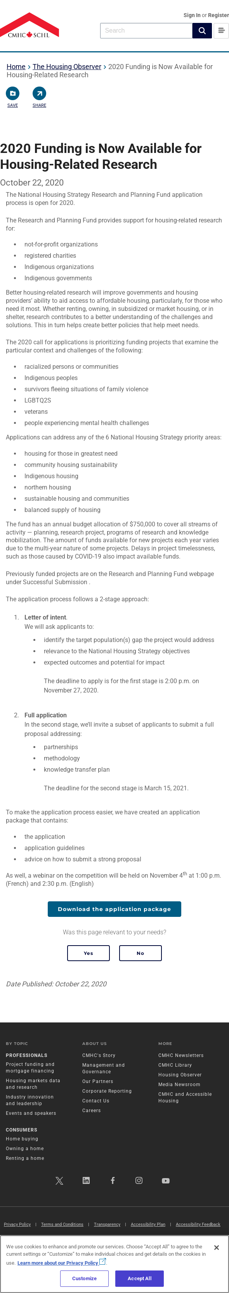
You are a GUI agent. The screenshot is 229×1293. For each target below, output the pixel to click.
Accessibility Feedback (198, 1224)
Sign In (193, 15)
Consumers (21, 1130)
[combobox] (146, 30)
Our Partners (97, 1081)
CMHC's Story (99, 1055)
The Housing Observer (67, 66)
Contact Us (95, 1101)
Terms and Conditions (62, 1224)
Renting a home (25, 1158)
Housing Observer (180, 1075)
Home (16, 66)
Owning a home (25, 1148)
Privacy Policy (17, 1224)
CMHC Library (175, 1065)
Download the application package (114, 909)
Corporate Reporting (107, 1091)
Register (218, 15)
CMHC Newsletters (181, 1055)
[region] (114, 1264)
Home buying (22, 1139)
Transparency (107, 1224)
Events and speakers (31, 1113)
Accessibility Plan (148, 1224)
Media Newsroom (179, 1084)
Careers (91, 1110)
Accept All (139, 1278)
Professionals (26, 1055)
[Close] (216, 1247)
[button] (202, 30)
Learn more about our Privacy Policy (61, 1263)
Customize (84, 1278)
